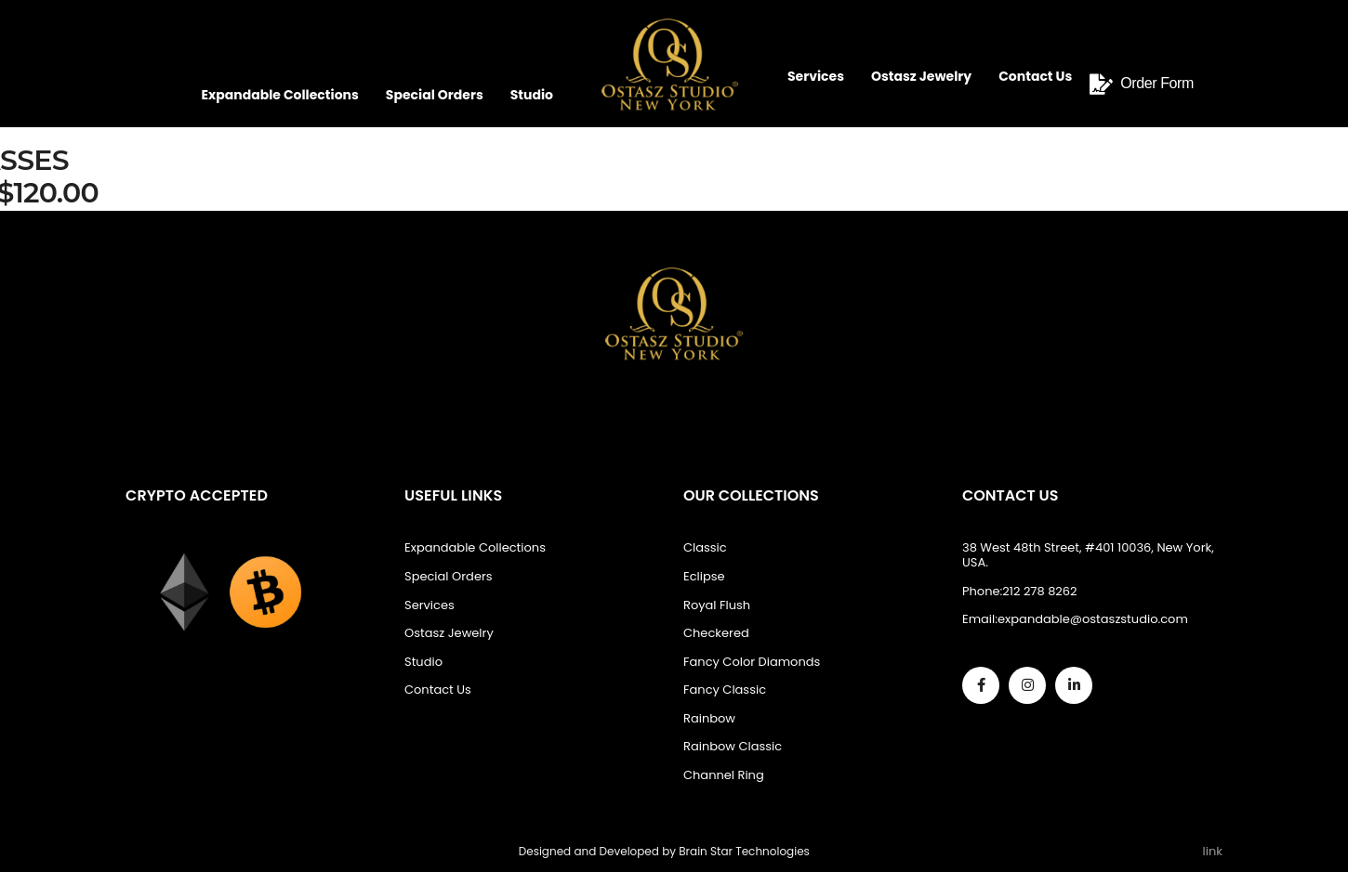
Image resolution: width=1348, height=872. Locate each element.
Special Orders (434, 94)
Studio (531, 94)
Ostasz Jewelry (921, 76)
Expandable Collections (279, 94)
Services (815, 76)
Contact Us (1035, 76)
